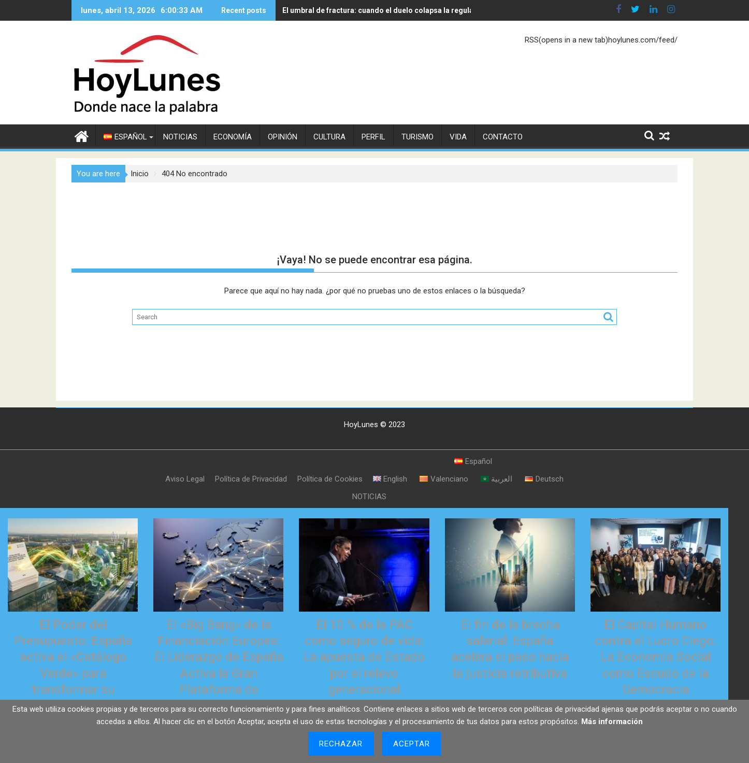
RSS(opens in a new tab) (566, 40)
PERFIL (373, 137)
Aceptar (411, 743)
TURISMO (417, 137)
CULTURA (329, 137)
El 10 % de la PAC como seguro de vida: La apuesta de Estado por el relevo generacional (364, 657)
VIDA (458, 137)
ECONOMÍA (232, 137)
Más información (612, 721)
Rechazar (341, 743)
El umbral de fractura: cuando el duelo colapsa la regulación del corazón (364, 10)
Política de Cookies (330, 479)
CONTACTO (503, 137)
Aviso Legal (185, 479)
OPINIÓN (282, 137)
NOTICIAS (180, 137)
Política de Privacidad (251, 479)
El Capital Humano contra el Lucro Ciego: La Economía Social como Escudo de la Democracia (655, 657)
